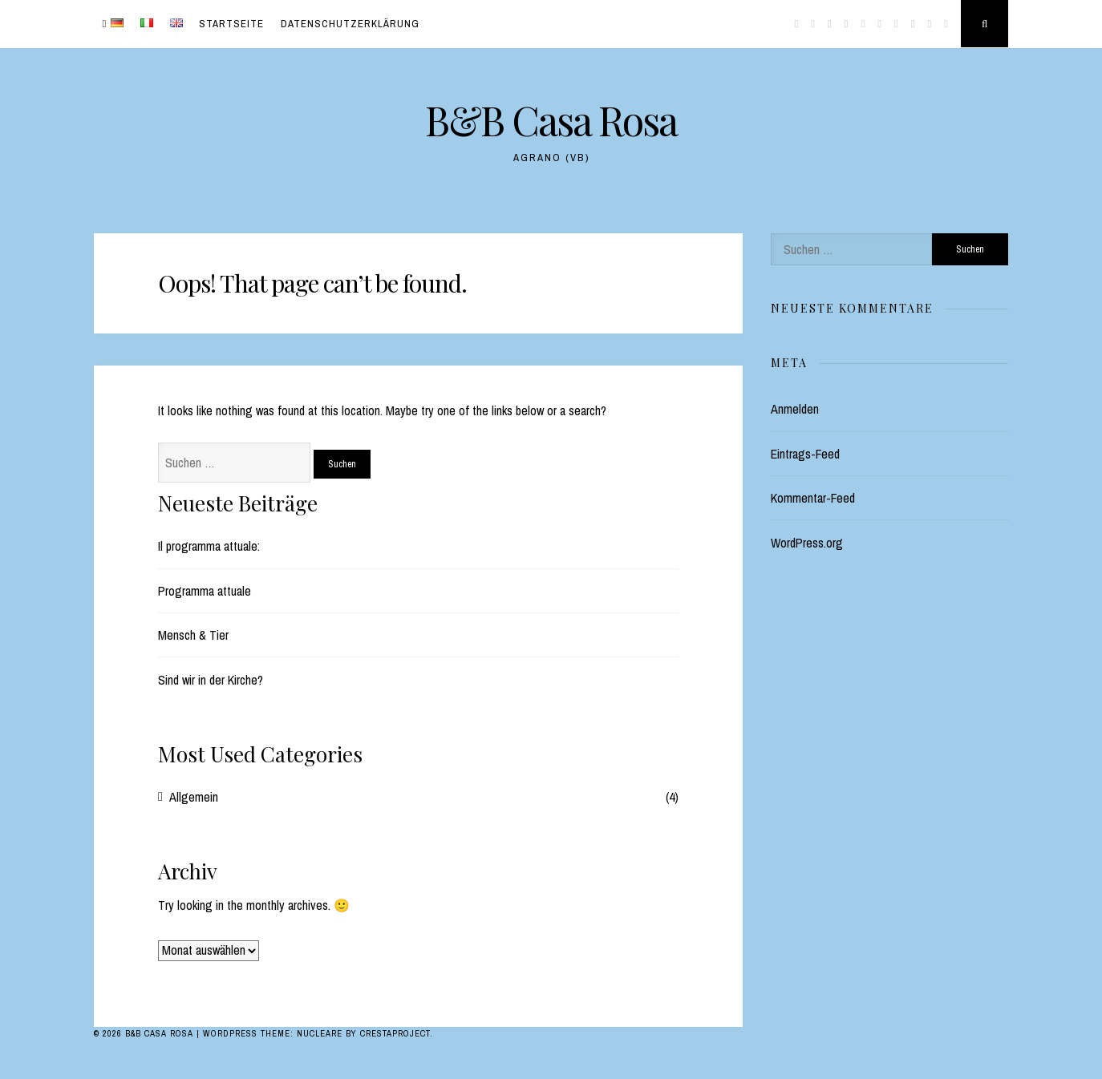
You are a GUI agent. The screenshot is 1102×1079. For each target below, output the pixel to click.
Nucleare (319, 1033)
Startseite (231, 23)
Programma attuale (204, 591)
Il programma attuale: (209, 546)
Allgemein (193, 797)
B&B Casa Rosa (551, 120)
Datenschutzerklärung (350, 23)
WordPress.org (807, 543)
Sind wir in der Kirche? (210, 680)
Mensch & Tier (193, 635)
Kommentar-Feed (813, 498)
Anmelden (795, 409)
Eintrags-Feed (805, 454)
